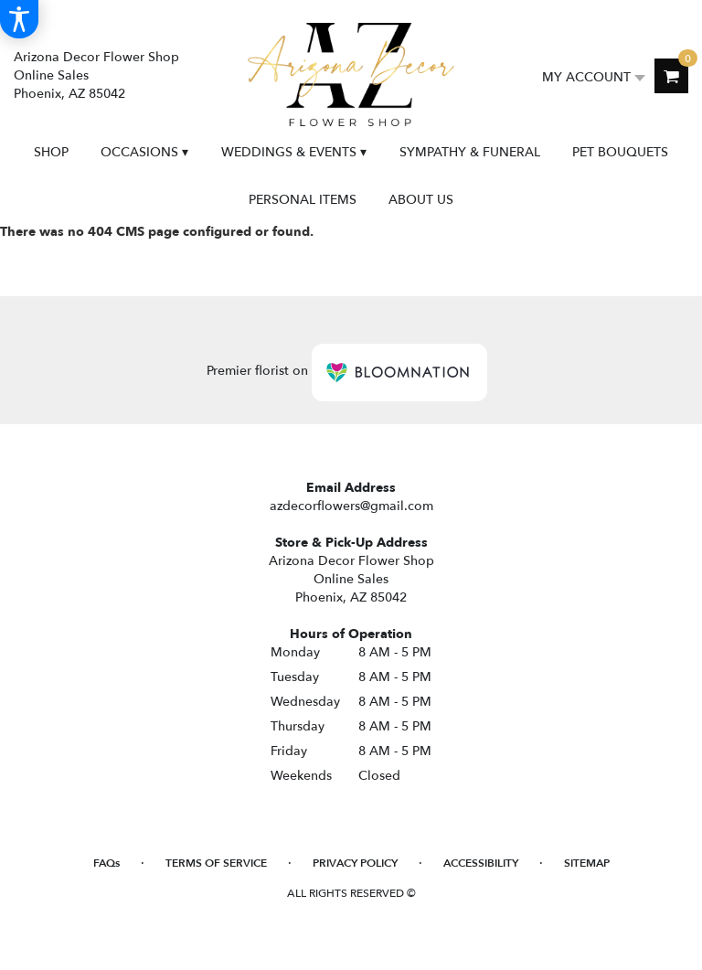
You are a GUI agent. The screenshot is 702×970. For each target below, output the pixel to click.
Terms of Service (216, 863)
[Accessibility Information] (19, 19)
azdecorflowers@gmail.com (351, 506)
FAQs (106, 863)
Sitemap (587, 863)
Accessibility (480, 863)
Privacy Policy (355, 863)
